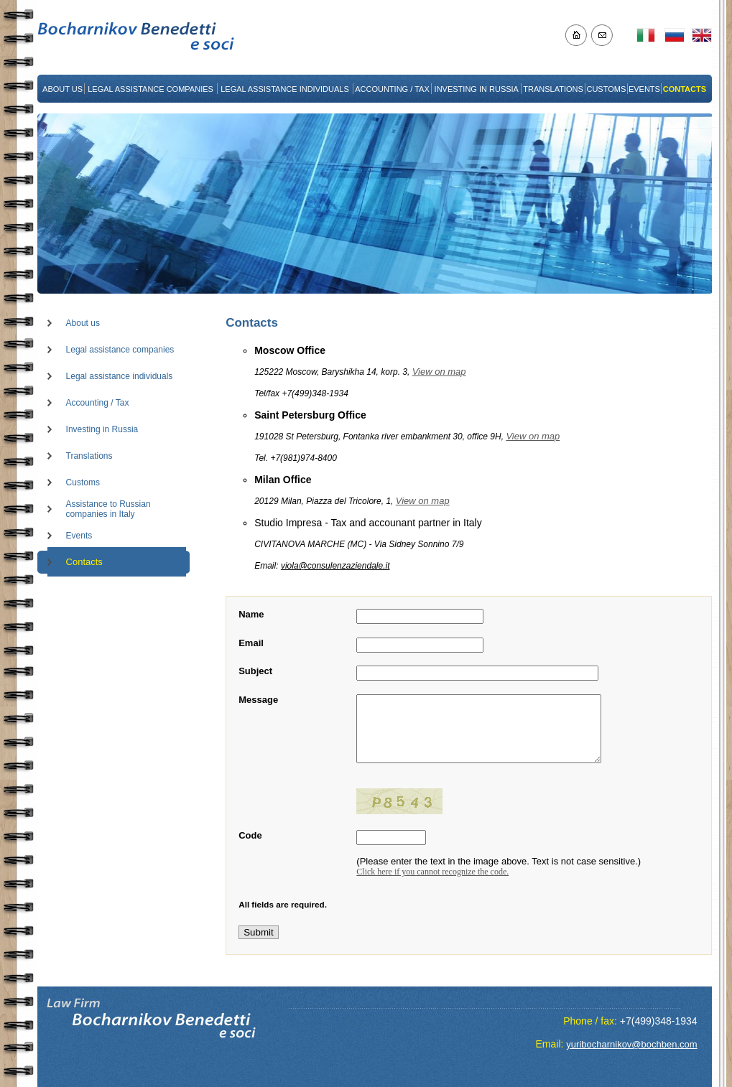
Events (79, 536)
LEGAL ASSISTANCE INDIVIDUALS (285, 89)
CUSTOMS (606, 89)
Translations (89, 456)
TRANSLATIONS (553, 89)
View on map (439, 371)
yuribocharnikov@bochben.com (631, 1044)
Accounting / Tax (97, 403)
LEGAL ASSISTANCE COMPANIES (150, 89)
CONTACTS (684, 89)
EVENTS (644, 89)
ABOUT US (62, 89)
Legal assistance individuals (119, 376)
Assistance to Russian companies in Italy (108, 509)
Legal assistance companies (120, 350)
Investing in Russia (102, 429)
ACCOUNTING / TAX (392, 89)
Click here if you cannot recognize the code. (432, 877)
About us (83, 323)
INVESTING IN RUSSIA (477, 89)
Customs (83, 482)
